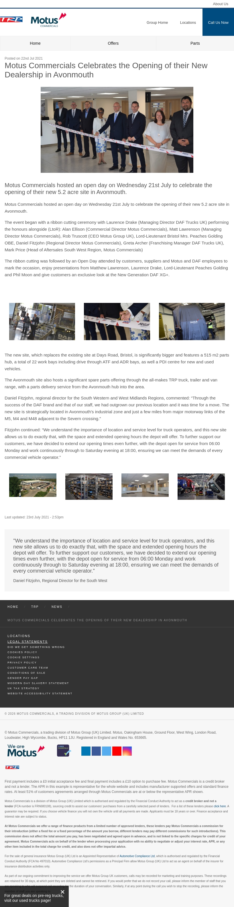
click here (220, 806)
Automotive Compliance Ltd (137, 856)
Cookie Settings (23, 657)
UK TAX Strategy (23, 688)
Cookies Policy (22, 652)
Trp (35, 606)
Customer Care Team (27, 667)
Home (35, 43)
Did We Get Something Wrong (36, 647)
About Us (220, 4)
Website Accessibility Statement (39, 693)
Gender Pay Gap (22, 678)
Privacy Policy (22, 662)
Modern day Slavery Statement (38, 683)
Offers (113, 43)
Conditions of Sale (26, 672)
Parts (195, 43)
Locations (18, 636)
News (57, 606)
